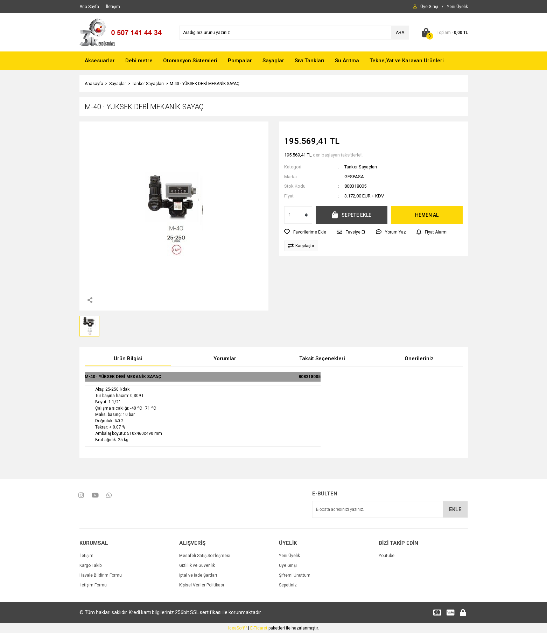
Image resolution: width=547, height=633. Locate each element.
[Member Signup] (457, 6)
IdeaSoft (237, 628)
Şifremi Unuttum (294, 575)
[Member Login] (429, 6)
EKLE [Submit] (455, 509)
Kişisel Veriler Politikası (201, 585)
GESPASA (354, 176)
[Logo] (124, 32)
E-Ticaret (258, 628)
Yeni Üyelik (289, 555)
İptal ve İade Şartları (198, 575)
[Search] (294, 33)
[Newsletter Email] (390, 509)
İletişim (86, 555)
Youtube (386, 555)
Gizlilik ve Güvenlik (197, 565)
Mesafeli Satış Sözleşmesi (204, 555)
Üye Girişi (288, 565)
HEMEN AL (427, 215)
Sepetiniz (288, 585)
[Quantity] (298, 215)
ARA (400, 32)
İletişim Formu (93, 585)
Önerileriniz (419, 358)
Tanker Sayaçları (360, 166)
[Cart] (443, 33)
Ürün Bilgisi (128, 358)
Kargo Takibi (91, 565)
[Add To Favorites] (305, 232)
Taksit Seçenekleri (322, 358)
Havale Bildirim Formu (100, 575)
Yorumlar (224, 358)
